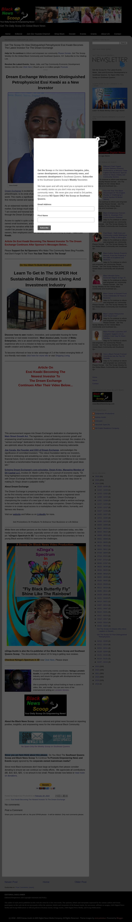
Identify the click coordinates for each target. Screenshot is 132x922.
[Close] (98, 139)
